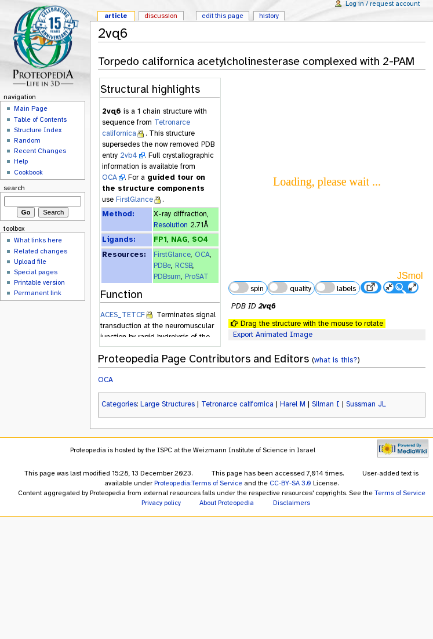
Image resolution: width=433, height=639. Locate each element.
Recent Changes (40, 151)
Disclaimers (291, 503)
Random (27, 140)
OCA (109, 177)
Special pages (35, 272)
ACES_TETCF (122, 315)
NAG (179, 239)
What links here (38, 240)
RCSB (183, 265)
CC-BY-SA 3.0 (290, 483)
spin (246, 287)
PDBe (162, 265)
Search (14, 188)
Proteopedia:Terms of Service (198, 483)
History (269, 16)
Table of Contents (40, 119)
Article (116, 16)
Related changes (40, 251)
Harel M (292, 404)
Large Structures (167, 404)
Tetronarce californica (237, 404)
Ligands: (118, 239)
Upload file (30, 261)
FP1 (160, 239)
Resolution (171, 225)
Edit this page (222, 16)
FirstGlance (134, 199)
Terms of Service (399, 493)
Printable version (39, 282)
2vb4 (128, 155)
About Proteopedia (226, 503)
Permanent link (37, 293)
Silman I (326, 404)
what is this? (335, 360)
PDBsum (167, 276)
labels (335, 287)
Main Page (31, 108)
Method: (118, 214)
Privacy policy (161, 503)
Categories (119, 404)
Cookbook (28, 172)
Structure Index (37, 130)
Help (21, 161)
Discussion (160, 16)
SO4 (200, 239)
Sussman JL (366, 404)
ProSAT (197, 276)
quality (289, 287)
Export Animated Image (272, 334)
